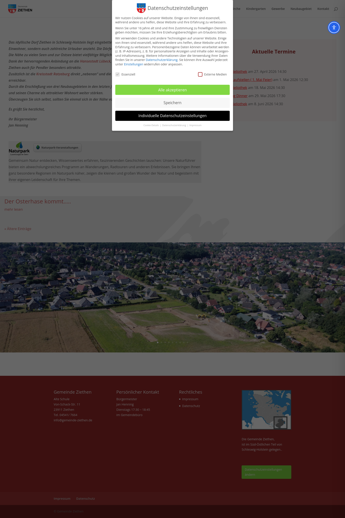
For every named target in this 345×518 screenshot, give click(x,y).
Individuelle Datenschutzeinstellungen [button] (172, 115)
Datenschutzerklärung (162, 60)
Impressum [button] (195, 125)
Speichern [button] (172, 102)
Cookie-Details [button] (151, 125)
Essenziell (125, 74)
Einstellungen (133, 64)
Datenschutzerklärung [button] (174, 125)
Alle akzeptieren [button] (172, 89)
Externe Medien (212, 74)
